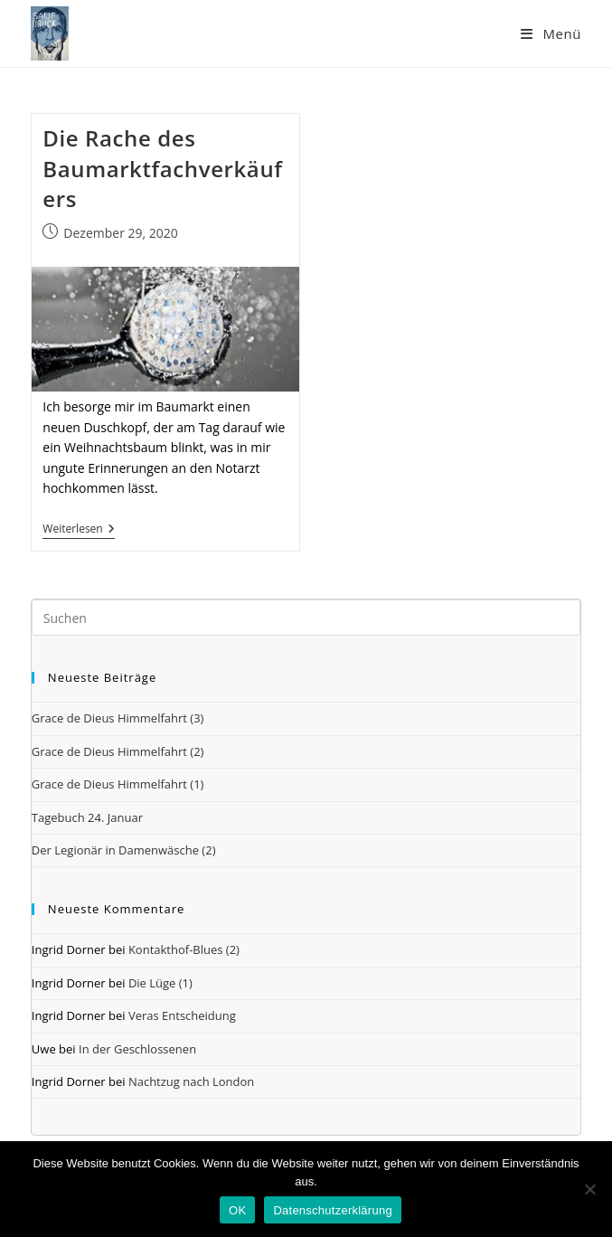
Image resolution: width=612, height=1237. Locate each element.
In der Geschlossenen (137, 1049)
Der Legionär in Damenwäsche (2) (124, 850)
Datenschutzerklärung (332, 1210)
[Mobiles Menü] (551, 33)
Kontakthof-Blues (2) (184, 949)
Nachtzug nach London (191, 1081)
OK (237, 1210)
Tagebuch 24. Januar (87, 817)
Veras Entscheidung (182, 1015)
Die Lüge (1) (160, 983)
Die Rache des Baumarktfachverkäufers (162, 168)
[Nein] (589, 1189)
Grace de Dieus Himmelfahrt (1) (118, 784)
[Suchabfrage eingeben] (306, 618)
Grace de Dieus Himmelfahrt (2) (118, 751)
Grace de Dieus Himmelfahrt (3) (118, 718)
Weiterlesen (78, 530)
